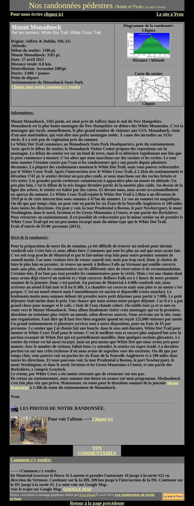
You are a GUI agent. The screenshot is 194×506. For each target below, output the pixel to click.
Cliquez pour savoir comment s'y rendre (45, 87)
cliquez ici (53, 14)
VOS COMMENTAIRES (97, 450)
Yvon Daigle (87, 495)
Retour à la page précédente (97, 503)
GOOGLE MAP (77, 489)
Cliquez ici (102, 419)
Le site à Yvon (170, 14)
